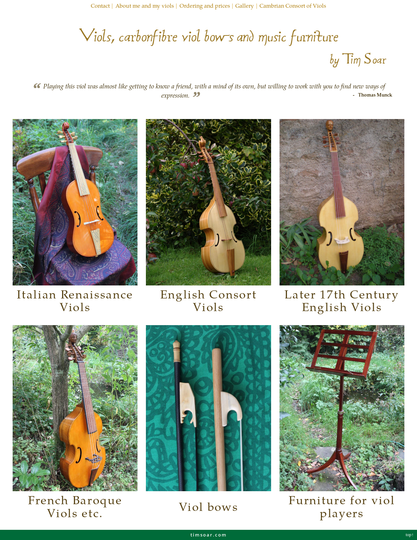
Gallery (244, 5)
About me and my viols (144, 5)
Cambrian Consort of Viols (293, 5)
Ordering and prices (205, 5)
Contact (100, 5)
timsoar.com (208, 535)
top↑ (410, 534)
